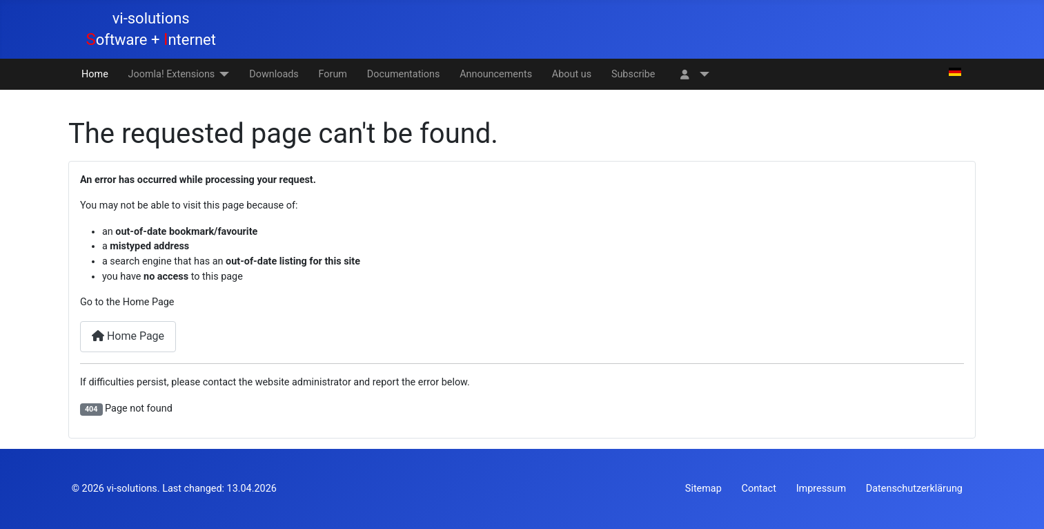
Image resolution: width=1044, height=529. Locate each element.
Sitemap (703, 488)
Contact (759, 488)
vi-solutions (131, 488)
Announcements (496, 74)
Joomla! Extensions (171, 74)
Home (94, 74)
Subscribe (633, 74)
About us (571, 74)
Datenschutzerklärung (914, 488)
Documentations (403, 74)
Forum (333, 74)
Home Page (128, 336)
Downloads (274, 74)
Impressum (821, 488)
